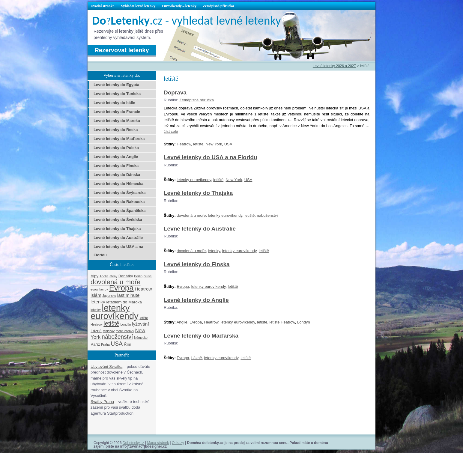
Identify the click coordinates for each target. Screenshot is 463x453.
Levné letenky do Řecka (116, 129)
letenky (214, 251)
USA (228, 144)
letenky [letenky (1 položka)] (96, 309)
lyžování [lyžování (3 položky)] (140, 323)
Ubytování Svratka (106, 366)
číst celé (171, 131)
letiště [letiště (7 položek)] (111, 323)
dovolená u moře (191, 215)
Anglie (182, 322)
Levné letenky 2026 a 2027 (334, 66)
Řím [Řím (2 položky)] (127, 344)
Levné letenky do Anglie (196, 300)
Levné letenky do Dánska (117, 174)
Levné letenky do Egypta (116, 84)
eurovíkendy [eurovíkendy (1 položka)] (99, 289)
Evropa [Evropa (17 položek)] (121, 288)
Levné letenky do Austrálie (200, 228)
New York (214, 144)
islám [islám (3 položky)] (96, 295)
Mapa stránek (158, 443)
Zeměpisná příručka (218, 6)
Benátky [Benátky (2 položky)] (125, 276)
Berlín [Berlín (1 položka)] (138, 276)
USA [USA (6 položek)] (117, 343)
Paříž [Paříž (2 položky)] (95, 344)
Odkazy (178, 443)
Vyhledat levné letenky (138, 6)
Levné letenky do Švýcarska (119, 192)
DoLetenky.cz (133, 443)
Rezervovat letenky (121, 50)
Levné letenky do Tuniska (117, 93)
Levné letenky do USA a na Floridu (210, 157)
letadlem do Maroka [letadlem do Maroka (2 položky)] (124, 302)
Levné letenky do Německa (118, 183)
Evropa (183, 286)
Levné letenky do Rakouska (119, 201)
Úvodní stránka (103, 6)
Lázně (196, 358)
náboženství (267, 215)
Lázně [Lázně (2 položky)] (96, 331)
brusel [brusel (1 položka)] (148, 276)
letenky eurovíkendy (194, 179)
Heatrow (184, 144)
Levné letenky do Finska (197, 264)
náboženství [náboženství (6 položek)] (117, 336)
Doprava (175, 92)
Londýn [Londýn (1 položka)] (126, 324)
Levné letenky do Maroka (117, 120)
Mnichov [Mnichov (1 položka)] (109, 331)
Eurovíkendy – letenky (179, 6)
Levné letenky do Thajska (198, 193)
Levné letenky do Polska (116, 147)
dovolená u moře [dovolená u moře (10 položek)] (116, 282)
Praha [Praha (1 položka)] (105, 344)
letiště (198, 144)
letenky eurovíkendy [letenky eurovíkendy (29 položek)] (115, 312)
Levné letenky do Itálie (114, 102)
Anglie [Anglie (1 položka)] (104, 276)
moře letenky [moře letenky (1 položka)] (125, 331)
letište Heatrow (282, 322)
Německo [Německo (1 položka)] (141, 337)
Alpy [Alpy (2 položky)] (94, 276)
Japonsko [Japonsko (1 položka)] (109, 295)
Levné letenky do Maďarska (201, 335)
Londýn (303, 322)
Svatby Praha (102, 401)
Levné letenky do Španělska (119, 210)
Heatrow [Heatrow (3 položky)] (143, 288)
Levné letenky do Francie (117, 111)
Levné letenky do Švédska (118, 219)
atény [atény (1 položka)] (113, 276)
